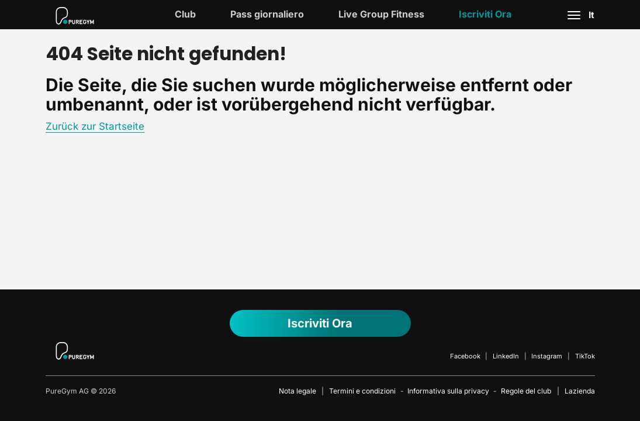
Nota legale (297, 391)
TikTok (585, 356)
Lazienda (580, 391)
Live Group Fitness (381, 14)
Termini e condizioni (362, 391)
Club (185, 14)
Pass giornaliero (267, 14)
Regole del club (526, 391)
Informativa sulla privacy (448, 391)
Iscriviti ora (485, 14)
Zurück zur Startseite (95, 126)
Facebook (465, 356)
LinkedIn (506, 356)
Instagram (546, 356)
